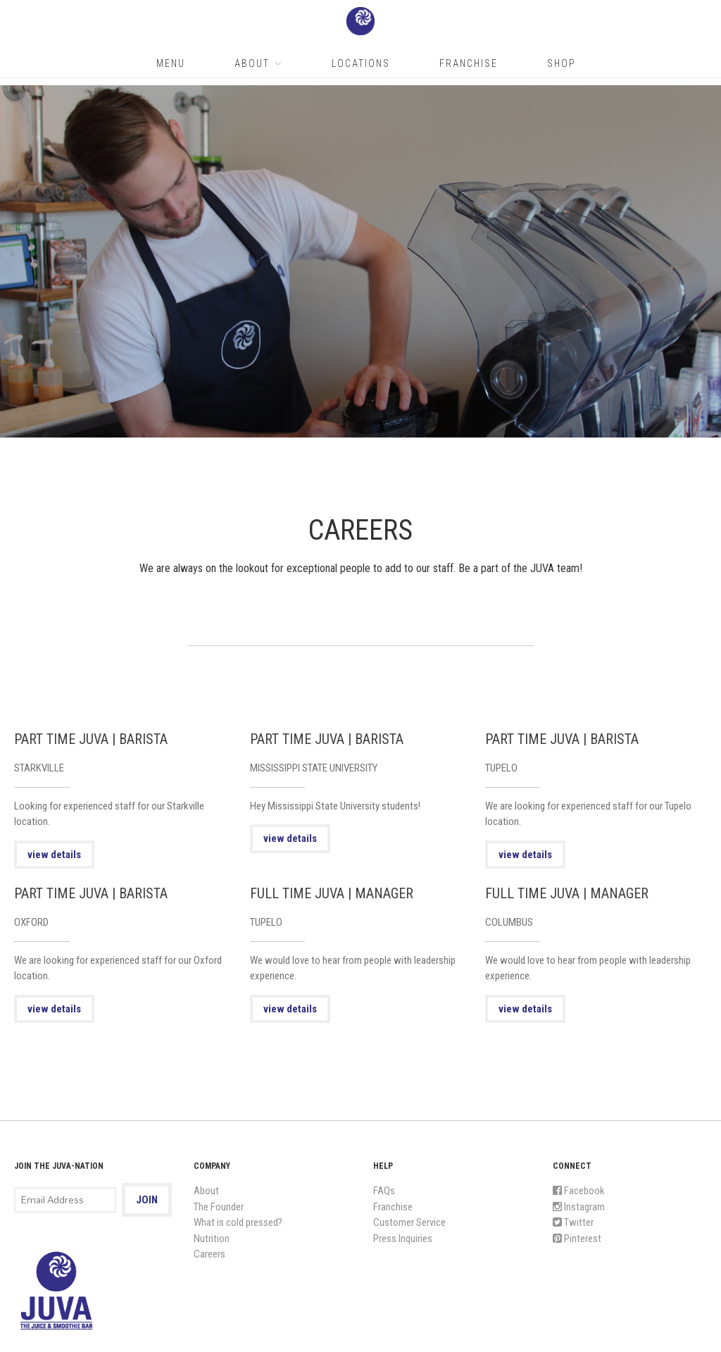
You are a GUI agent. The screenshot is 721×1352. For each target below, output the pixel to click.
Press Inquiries (402, 1238)
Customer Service (409, 1222)
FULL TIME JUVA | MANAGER (331, 893)
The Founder (219, 1207)
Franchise (468, 63)
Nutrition (212, 1238)
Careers (209, 1254)
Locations (361, 63)
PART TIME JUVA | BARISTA (91, 739)
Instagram (579, 1207)
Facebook (579, 1190)
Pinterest (577, 1238)
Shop (561, 63)
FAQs (384, 1190)
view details (54, 854)
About (252, 63)
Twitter (573, 1222)
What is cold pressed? (238, 1222)
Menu (170, 63)
